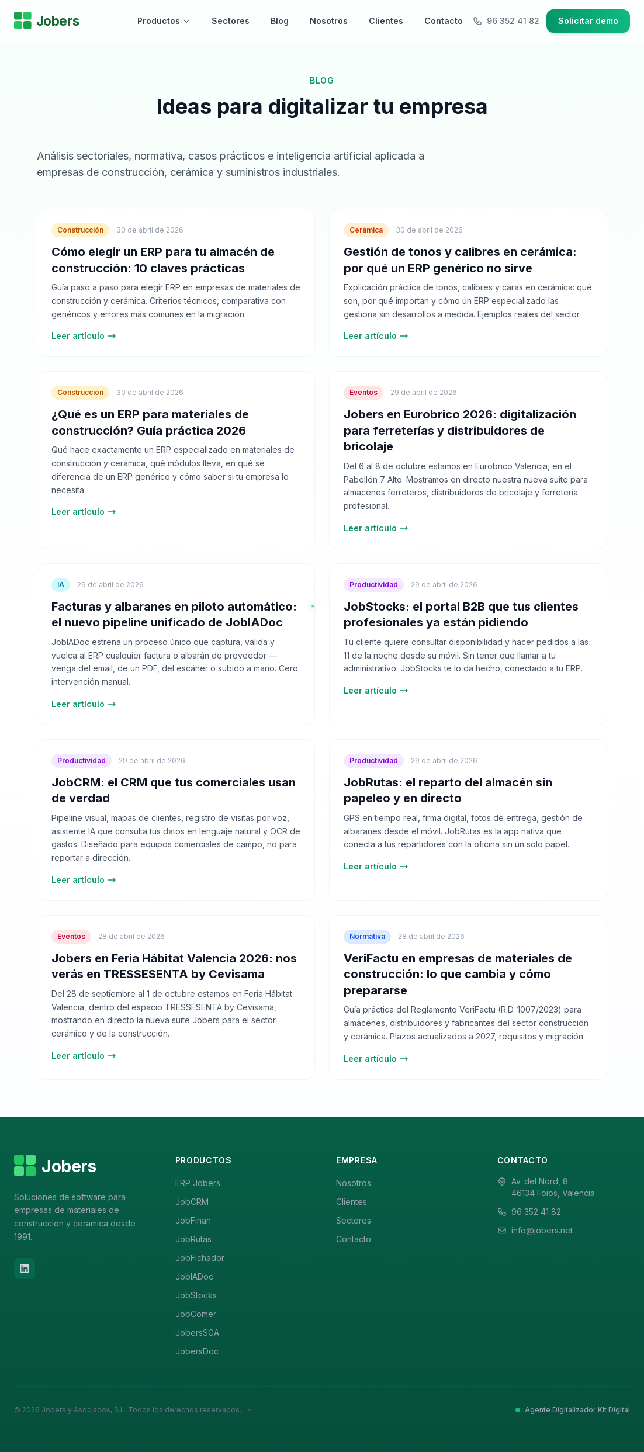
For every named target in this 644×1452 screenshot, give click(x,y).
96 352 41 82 (536, 1212)
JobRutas (193, 1239)
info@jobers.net (542, 1230)
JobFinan (193, 1220)
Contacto (443, 21)
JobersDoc (197, 1351)
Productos (164, 21)
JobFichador (199, 1258)
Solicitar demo (588, 21)
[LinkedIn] (24, 1268)
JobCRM (192, 1202)
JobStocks (196, 1295)
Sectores (231, 21)
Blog (280, 21)
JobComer (195, 1314)
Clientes (386, 21)
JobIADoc (194, 1276)
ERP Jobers (197, 1183)
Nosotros (329, 21)
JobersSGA (197, 1332)
